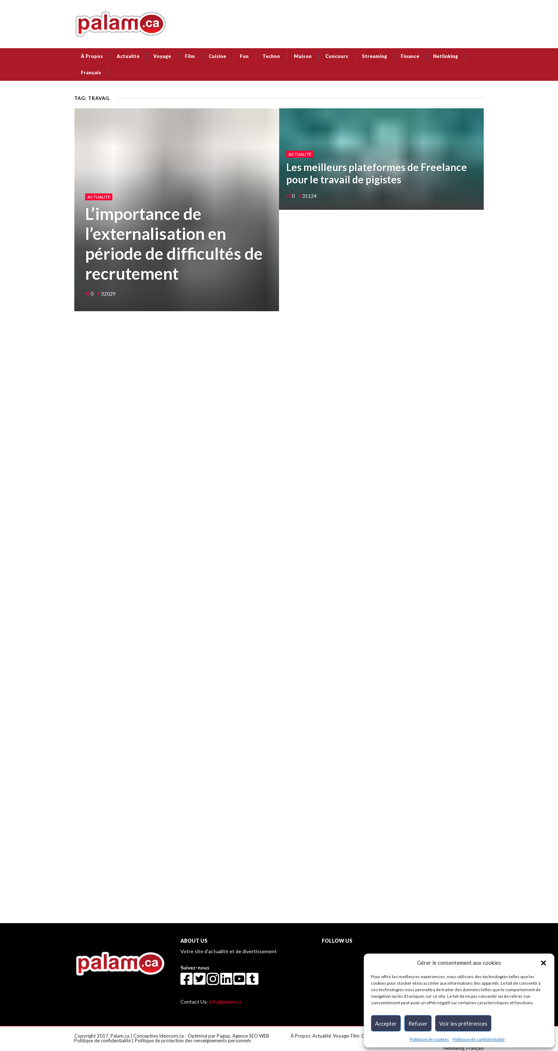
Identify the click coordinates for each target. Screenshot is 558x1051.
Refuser (418, 1023)
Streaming (374, 56)
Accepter (386, 1023)
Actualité (128, 56)
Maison (303, 56)
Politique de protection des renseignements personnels (193, 1040)
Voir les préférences (463, 1023)
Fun (244, 56)
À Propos (92, 56)
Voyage (162, 56)
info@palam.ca (225, 1001)
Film (190, 56)
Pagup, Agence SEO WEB (243, 1036)
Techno (271, 56)
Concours (336, 56)
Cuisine (217, 56)
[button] (543, 962)
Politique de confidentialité (479, 1039)
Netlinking (445, 56)
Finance (410, 56)
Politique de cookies (429, 1039)
